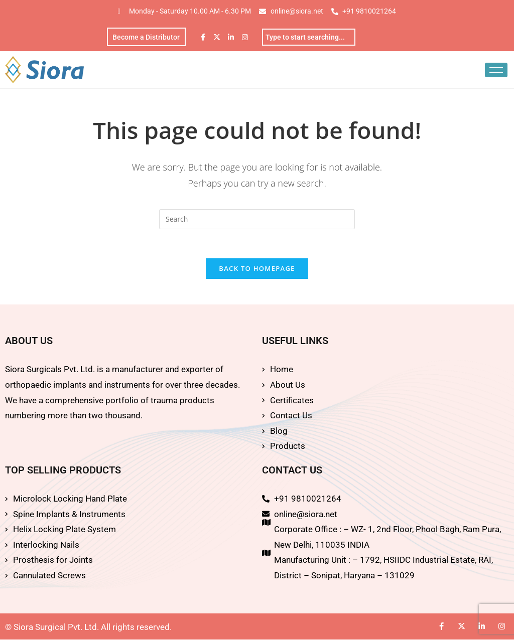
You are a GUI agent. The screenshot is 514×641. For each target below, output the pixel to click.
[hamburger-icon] (496, 70)
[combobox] (308, 37)
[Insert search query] (257, 220)
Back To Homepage (257, 270)
